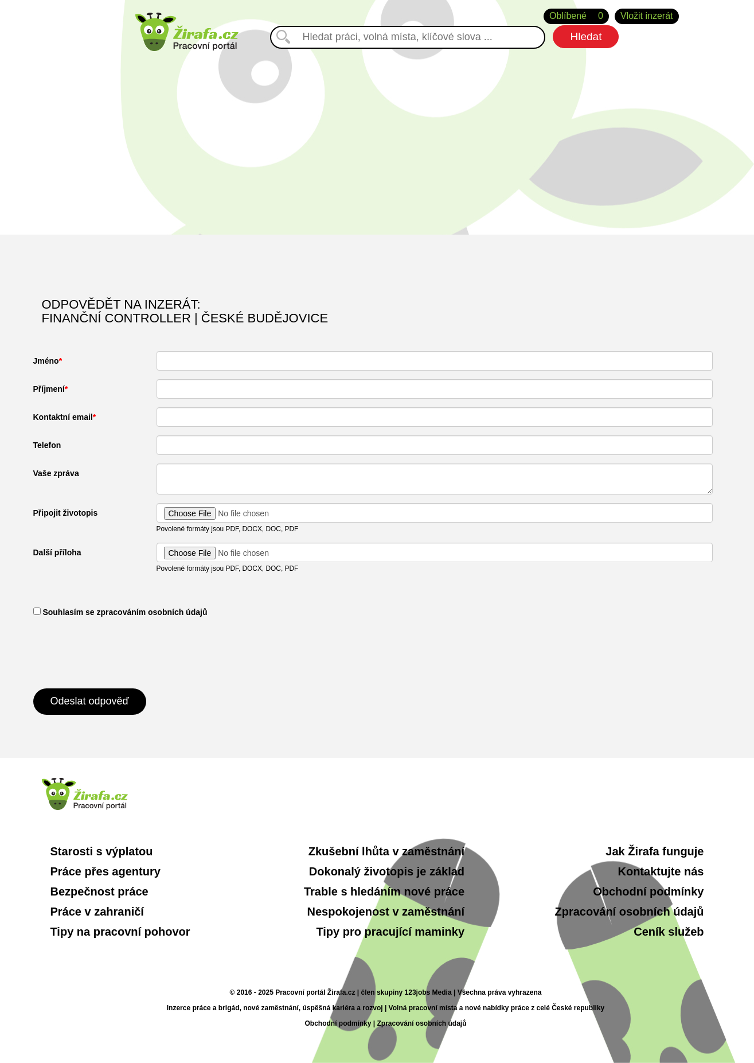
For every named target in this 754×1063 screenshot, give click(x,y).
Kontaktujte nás (661, 871)
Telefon (47, 445)
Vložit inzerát (646, 16)
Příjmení (49, 389)
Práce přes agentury (105, 871)
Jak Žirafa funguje (654, 851)
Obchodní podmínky (648, 891)
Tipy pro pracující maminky (390, 931)
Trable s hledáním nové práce (384, 891)
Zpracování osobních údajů (629, 911)
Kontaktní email (63, 417)
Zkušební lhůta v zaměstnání (386, 851)
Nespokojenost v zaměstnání (386, 911)
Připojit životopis (65, 512)
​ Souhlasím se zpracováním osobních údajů (120, 612)
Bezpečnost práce (99, 891)
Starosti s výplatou (101, 851)
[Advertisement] (377, 137)
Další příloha (57, 552)
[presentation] (120, 651)
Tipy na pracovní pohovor (120, 931)
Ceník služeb (669, 931)
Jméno (46, 360)
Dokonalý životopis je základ (386, 871)
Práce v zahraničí (97, 911)
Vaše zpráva (56, 473)
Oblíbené (576, 16)
